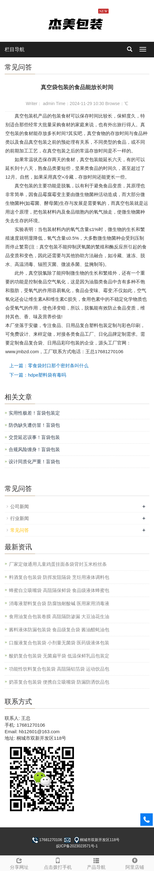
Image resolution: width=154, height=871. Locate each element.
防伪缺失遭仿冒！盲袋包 (34, 425)
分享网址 (19, 863)
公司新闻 (19, 506)
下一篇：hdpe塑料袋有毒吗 (37, 375)
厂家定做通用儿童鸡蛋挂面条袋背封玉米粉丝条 (58, 564)
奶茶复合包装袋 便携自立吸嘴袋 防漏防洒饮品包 (59, 682)
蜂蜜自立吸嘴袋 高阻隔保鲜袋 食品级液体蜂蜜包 (59, 590)
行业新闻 (19, 518)
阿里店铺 (135, 863)
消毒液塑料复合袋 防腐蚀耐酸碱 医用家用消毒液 (59, 603)
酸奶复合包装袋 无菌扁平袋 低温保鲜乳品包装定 (59, 655)
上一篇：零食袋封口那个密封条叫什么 (48, 365)
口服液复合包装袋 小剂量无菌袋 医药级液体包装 (59, 642)
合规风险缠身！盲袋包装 (34, 449)
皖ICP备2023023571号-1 (76, 846)
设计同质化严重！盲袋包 (34, 461)
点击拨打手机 (57, 863)
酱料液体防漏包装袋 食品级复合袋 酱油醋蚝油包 (59, 629)
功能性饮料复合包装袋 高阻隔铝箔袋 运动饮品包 (59, 668)
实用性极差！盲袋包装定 (34, 413)
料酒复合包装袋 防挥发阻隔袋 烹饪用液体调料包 (59, 577)
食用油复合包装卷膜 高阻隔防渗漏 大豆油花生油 (59, 616)
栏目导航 (15, 49)
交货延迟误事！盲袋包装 (34, 437)
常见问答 (19, 530)
